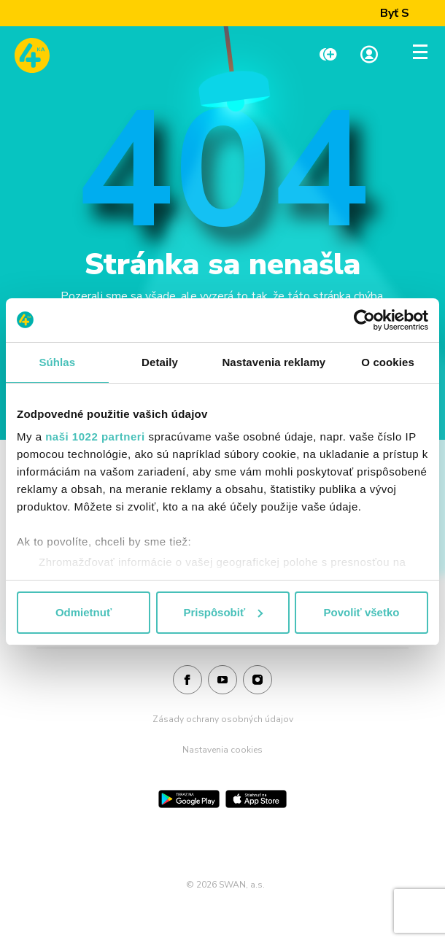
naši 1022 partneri (95, 436)
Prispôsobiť (223, 612)
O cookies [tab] (387, 362)
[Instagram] (257, 680)
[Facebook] (187, 680)
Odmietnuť (83, 612)
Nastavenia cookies (222, 750)
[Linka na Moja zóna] (369, 56)
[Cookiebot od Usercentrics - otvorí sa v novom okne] (364, 320)
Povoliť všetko (362, 612)
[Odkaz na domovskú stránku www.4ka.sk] (32, 55)
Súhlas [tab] (57, 362)
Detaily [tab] (160, 362)
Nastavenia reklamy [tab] (273, 362)
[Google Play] (189, 799)
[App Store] (256, 799)
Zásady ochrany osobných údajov (222, 719)
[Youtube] (222, 680)
